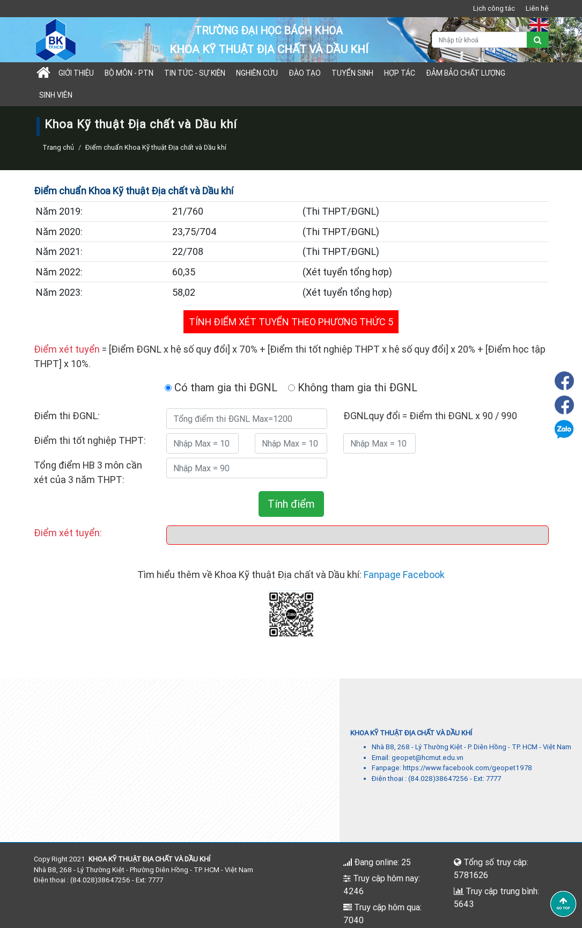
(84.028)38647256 (438, 778)
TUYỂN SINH (352, 73)
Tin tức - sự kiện (194, 73)
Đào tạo (305, 73)
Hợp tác (399, 73)
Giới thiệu (76, 73)
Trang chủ (58, 147)
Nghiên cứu (257, 73)
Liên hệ (537, 8)
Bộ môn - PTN (129, 73)
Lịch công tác (494, 8)
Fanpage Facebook (404, 574)
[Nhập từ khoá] (479, 40)
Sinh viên (55, 95)
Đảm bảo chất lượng (465, 73)
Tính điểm (291, 503)
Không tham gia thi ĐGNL (352, 387)
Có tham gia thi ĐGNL (221, 387)
